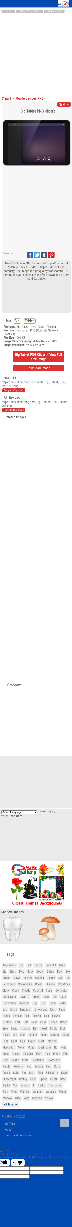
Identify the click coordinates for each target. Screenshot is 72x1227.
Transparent (55, 1085)
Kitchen (32, 1035)
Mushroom (44, 1047)
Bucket (27, 978)
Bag (21, 965)
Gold (43, 1022)
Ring (48, 1066)
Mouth (31, 1047)
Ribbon (39, 1066)
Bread (6, 978)
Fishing (37, 1016)
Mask (41, 1041)
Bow (59, 971)
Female (17, 1016)
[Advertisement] (36, 53)
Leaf (5, 1041)
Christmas (64, 984)
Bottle (50, 971)
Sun (15, 1085)
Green (63, 1022)
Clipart (7, 98)
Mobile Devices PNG (30, 98)
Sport (53, 1079)
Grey (5, 1028)
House (6, 1035)
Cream (36, 997)
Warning (25, 1092)
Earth (53, 1003)
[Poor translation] (18, 1162)
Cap (60, 978)
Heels (53, 1028)
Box (67, 971)
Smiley (23, 1079)
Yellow (49, 1098)
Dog (34, 1003)
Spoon (43, 1079)
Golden (53, 1022)
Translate (11, 816)
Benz (62, 965)
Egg (4, 1009)
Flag (46, 1016)
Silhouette (52, 1073)
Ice (15, 1035)
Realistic (18, 1066)
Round (6, 1073)
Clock (5, 990)
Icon (22, 1035)
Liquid (31, 1041)
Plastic (15, 1060)
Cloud (15, 990)
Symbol (25, 1085)
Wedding (51, 1092)
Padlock (28, 1054)
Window (7, 1098)
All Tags (10, 1124)
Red (29, 1066)
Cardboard (8, 984)
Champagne (25, 984)
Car (68, 978)
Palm (39, 1054)
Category (12, 685)
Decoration (9, 1003)
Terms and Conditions (18, 1135)
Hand (14, 1028)
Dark (63, 997)
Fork (18, 1022)
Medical (52, 1041)
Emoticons (40, 1009)
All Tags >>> (10, 1104)
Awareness (9, 965)
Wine (18, 1098)
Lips (22, 1041)
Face (62, 1009)
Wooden (37, 1098)
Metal (21, 1047)
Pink (5, 1060)
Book (30, 971)
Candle (51, 978)
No (55, 1047)
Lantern (54, 1035)
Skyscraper (9, 1079)
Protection (53, 1060)
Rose (57, 1066)
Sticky (6, 1085)
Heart (43, 1028)
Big (17, 321)
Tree (5, 1092)
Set (24, 1073)
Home (8, 11)
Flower (56, 1016)
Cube (46, 997)
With (26, 1098)
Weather (38, 1092)
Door (43, 1003)
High (62, 1028)
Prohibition (37, 1060)
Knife (44, 1035)
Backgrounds (54, 11)
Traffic (41, 1085)
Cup (55, 997)
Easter (62, 1003)
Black (12, 971)
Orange (16, 1054)
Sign (40, 1073)
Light (14, 1041)
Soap (33, 1079)
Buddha (39, 978)
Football (7, 1022)
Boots (40, 971)
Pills (65, 1054)
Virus (14, 1092)
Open (5, 1054)
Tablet (29, 321)
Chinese (50, 984)
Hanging (25, 1028)
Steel (63, 1079)
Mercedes (8, 1047)
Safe (16, 1073)
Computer (61, 990)
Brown (16, 978)
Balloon (38, 965)
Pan (47, 1054)
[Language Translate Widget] (19, 812)
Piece (56, 1054)
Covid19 (24, 997)
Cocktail (38, 990)
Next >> (64, 104)
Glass (34, 1022)
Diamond (24, 1003)
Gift (26, 1022)
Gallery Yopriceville (29, 11)
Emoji (13, 1009)
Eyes (53, 1009)
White (62, 1092)
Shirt (32, 1073)
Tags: (9, 954)
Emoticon (25, 1009)
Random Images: (13, 912)
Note (63, 1047)
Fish (27, 1016)
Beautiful (51, 965)
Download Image (38, 368)
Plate (25, 1060)
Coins (49, 990)
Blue (21, 971)
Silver (64, 1073)
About (8, 1129)
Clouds (26, 990)
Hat (35, 1028)
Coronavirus (9, 997)
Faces (6, 1016)
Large (65, 1035)
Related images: (16, 417)
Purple (6, 1066)
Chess (38, 984)
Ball (28, 965)
